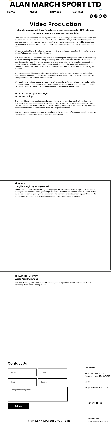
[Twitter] (89, 402)
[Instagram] (93, 402)
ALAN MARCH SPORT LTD (52, 421)
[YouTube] (97, 402)
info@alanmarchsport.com (97, 387)
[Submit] (18, 406)
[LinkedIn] (100, 402)
